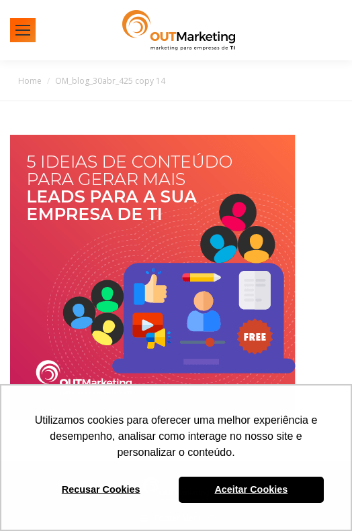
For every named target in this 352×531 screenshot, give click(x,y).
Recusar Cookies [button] (101, 489)
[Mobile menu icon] (23, 30)
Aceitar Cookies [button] (251, 489)
